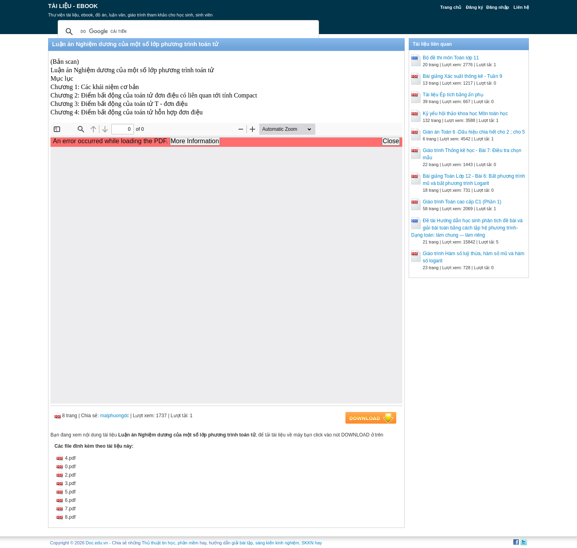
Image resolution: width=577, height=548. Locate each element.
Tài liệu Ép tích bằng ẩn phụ (453, 94)
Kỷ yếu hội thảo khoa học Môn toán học (465, 113)
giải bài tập (242, 542)
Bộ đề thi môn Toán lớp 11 (451, 58)
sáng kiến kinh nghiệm (277, 542)
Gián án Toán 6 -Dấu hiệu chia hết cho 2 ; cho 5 (474, 132)
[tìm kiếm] (187, 32)
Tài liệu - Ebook (73, 6)
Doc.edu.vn (97, 542)
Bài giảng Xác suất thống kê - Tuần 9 (462, 76)
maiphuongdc (114, 415)
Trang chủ (451, 7)
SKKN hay (312, 542)
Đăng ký (474, 7)
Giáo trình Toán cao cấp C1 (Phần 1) (462, 202)
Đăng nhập (497, 7)
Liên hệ (521, 7)
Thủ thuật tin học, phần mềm (170, 542)
